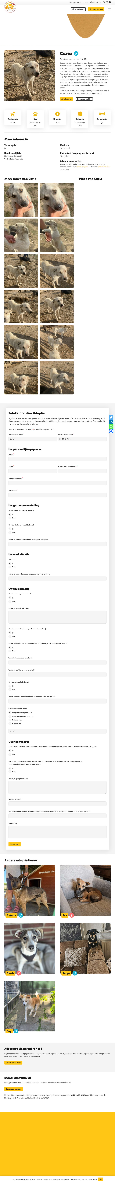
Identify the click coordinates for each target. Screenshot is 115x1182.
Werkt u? (57, 563)
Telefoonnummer (57, 481)
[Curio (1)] (21, 271)
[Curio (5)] (21, 342)
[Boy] (29, 1007)
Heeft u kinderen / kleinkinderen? (57, 529)
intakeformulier (104, 167)
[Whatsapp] (111, 426)
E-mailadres (57, 493)
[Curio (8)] (56, 271)
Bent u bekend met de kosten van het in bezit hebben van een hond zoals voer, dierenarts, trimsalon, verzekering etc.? (57, 751)
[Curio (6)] (56, 306)
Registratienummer (82, 437)
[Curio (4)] (21, 235)
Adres (32, 469)
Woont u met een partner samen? (57, 514)
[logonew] (10, 7)
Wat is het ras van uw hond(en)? (57, 661)
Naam (57, 457)
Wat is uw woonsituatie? (57, 721)
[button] (109, 9)
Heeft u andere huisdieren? (57, 686)
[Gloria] (29, 949)
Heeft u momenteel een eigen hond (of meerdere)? (57, 633)
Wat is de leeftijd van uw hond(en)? (57, 673)
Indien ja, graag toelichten (57, 786)
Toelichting (57, 830)
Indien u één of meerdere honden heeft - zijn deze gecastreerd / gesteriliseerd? (57, 647)
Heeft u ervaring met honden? (57, 598)
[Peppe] (85, 949)
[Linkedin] (111, 422)
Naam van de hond (32, 437)
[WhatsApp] (104, 2)
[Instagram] (107, 2)
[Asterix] (29, 891)
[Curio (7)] (21, 306)
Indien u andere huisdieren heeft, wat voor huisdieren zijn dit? (57, 699)
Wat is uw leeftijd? (57, 802)
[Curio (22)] (21, 200)
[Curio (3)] (56, 235)
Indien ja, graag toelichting (57, 615)
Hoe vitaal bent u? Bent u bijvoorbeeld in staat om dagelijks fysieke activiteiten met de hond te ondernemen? (57, 814)
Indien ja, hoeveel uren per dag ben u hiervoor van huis (57, 577)
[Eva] (85, 891)
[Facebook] (110, 2)
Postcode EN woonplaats (82, 469)
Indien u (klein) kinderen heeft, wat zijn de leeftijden (57, 542)
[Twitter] (111, 417)
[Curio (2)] (56, 200)
